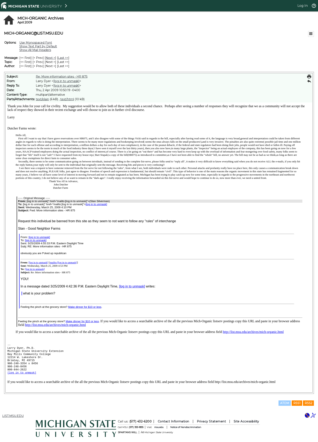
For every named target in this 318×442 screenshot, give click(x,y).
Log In (302, 6)
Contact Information (173, 421)
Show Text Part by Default (38, 46)
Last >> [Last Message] (63, 58)
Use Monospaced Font (35, 42)
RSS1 (297, 403)
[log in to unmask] (66, 81)
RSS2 (308, 403)
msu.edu (159, 427)
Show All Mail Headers (35, 50)
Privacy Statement (211, 421)
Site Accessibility (246, 421)
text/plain (42, 99)
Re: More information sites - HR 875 (61, 76)
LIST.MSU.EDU (13, 416)
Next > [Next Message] (50, 58)
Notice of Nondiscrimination (185, 427)
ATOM (284, 403)
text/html (67, 99)
